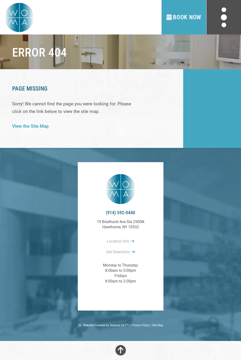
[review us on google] (120, 294)
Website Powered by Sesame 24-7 (103, 325)
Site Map (157, 325)
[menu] (224, 17)
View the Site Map (30, 126)
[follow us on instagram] (131, 294)
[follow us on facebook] (110, 294)
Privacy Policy (140, 325)
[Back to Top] (120, 350)
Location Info (120, 241)
